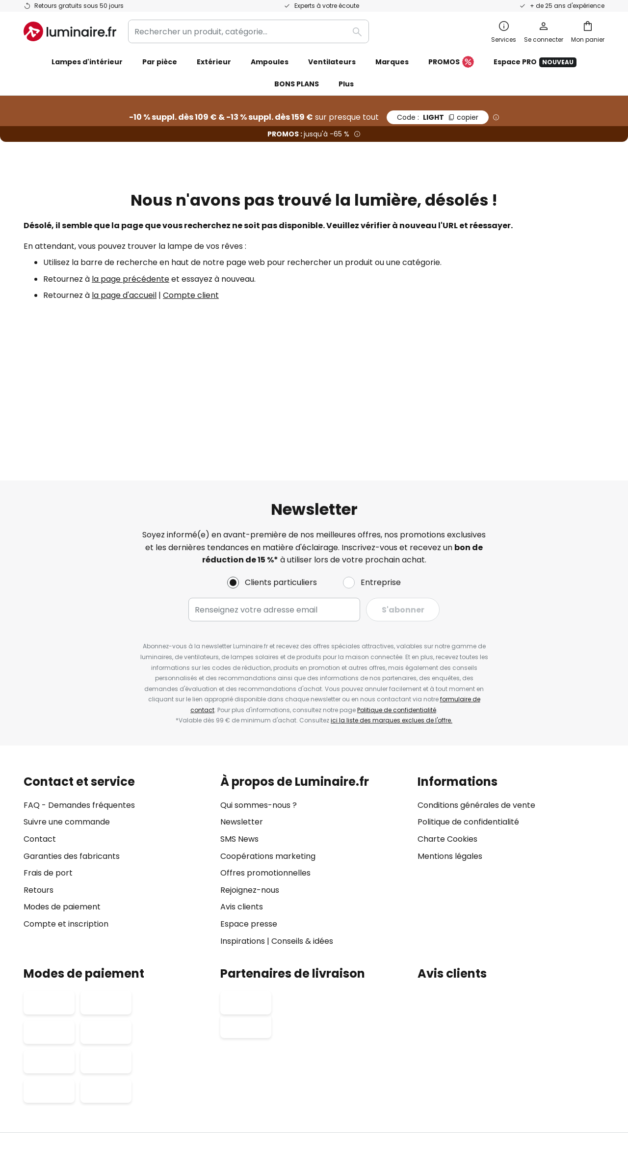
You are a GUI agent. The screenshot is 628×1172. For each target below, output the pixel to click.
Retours (38, 786)
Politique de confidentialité (396, 606)
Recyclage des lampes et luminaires (481, 1092)
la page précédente (130, 279)
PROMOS (451, 62)
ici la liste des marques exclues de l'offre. (391, 617)
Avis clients (241, 803)
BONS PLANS (296, 84)
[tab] (117, 757)
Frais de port (48, 769)
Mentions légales (450, 752)
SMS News (239, 735)
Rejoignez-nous (249, 786)
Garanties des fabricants (72, 752)
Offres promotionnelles (265, 769)
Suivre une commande (67, 718)
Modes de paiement (62, 803)
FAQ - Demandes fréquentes (79, 701)
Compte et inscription (66, 820)
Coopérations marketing (267, 752)
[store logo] (70, 31)
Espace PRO (535, 62)
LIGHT (437, 117)
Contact (40, 735)
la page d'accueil (124, 295)
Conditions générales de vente (476, 701)
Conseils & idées (302, 837)
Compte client (191, 295)
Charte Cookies (447, 735)
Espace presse (248, 820)
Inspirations (242, 837)
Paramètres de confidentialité (137, 1092)
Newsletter (241, 718)
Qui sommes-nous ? (258, 701)
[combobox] (248, 31)
